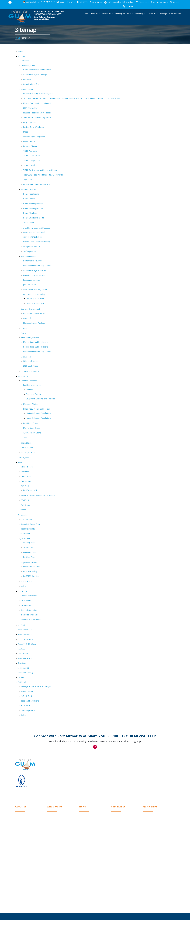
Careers (21, 677)
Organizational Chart (31, 84)
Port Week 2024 (30, 490)
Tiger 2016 (27, 179)
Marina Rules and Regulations (35, 342)
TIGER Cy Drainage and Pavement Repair (40, 170)
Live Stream (23, 653)
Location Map (26, 605)
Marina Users (23, 668)
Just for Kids (25, 538)
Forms (23, 333)
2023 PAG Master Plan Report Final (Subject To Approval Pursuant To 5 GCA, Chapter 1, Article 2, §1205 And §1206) (71, 98)
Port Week (24, 486)
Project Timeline (30, 122)
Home (87, 16)
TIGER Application (30, 151)
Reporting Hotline (27, 710)
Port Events (25, 505)
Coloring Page (29, 542)
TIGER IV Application (31, 165)
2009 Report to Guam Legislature (37, 117)
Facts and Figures (33, 394)
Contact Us (151, 16)
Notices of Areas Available (34, 323)
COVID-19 (24, 500)
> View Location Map (145, 768)
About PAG (25, 60)
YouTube (144, 795)
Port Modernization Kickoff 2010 (36, 184)
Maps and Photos (30, 404)
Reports (23, 328)
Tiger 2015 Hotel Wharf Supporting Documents (43, 175)
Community (139, 16)
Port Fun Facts (29, 557)
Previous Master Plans (32, 146)
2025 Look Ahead (30, 366)
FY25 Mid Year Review (29, 371)
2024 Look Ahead (30, 361)
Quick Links (22, 682)
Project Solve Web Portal (33, 127)
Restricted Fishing (25, 672)
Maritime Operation (28, 381)
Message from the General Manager (35, 686)
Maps (25, 132)
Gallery (23, 586)
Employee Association (29, 562)
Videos (23, 509)
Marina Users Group (31, 428)
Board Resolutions (31, 194)
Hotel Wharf (25, 705)
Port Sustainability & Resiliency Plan (38, 93)
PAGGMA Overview (31, 576)
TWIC (25, 437)
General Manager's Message (35, 74)
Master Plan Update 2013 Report (37, 103)
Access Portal (26, 581)
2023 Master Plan (174, 16)
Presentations (29, 141)
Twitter (144, 790)
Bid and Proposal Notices (34, 313)
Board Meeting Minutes (33, 203)
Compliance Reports (31, 246)
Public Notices (26, 476)
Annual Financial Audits (32, 237)
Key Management (27, 65)
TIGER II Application (31, 155)
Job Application (29, 285)
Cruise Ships (25, 443)
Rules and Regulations (29, 338)
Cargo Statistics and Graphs (34, 232)
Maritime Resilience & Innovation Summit (37, 495)
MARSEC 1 (22, 649)
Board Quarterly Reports (33, 218)
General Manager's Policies (34, 270)
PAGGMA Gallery (30, 571)
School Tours (28, 547)
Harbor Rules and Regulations (35, 347)
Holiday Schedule (27, 529)
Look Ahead (25, 357)
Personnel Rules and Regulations (37, 265)
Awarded (27, 318)
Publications (25, 481)
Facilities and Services (32, 385)
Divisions (27, 79)
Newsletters (25, 471)
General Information (28, 596)
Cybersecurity (26, 519)
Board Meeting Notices (33, 208)
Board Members (30, 213)
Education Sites (29, 552)
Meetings (163, 16)
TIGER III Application (31, 160)
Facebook (145, 781)
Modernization (26, 89)
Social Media (25, 600)
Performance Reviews (32, 261)
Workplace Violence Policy (34, 294)
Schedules (22, 663)
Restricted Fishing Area (30, 524)
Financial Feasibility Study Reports (37, 113)
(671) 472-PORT (161, 772)
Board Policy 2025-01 (35, 303)
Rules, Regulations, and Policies (36, 409)
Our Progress (120, 16)
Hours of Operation (28, 610)
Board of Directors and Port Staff (37, 70)
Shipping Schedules (28, 452)
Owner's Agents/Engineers (34, 136)
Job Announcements (31, 280)
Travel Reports (29, 222)
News (128, 16)
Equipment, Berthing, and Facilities (40, 399)
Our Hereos (25, 533)
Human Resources (28, 256)
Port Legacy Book (25, 639)
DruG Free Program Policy (34, 275)
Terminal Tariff (26, 447)
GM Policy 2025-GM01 (35, 298)
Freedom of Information (30, 619)
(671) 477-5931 (146, 772)
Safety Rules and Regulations (35, 289)
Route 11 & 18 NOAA (27, 644)
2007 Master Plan (30, 108)
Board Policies (29, 199)
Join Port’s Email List (28, 615)
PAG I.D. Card (26, 696)
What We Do (106, 16)
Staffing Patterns (30, 251)
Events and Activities (31, 566)
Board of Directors (28, 189)
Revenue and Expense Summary (36, 242)
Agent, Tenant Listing (32, 433)
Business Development (30, 309)
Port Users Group (30, 423)
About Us (94, 16)
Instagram (145, 785)
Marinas (29, 389)
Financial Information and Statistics (35, 228)
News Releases (26, 467)
